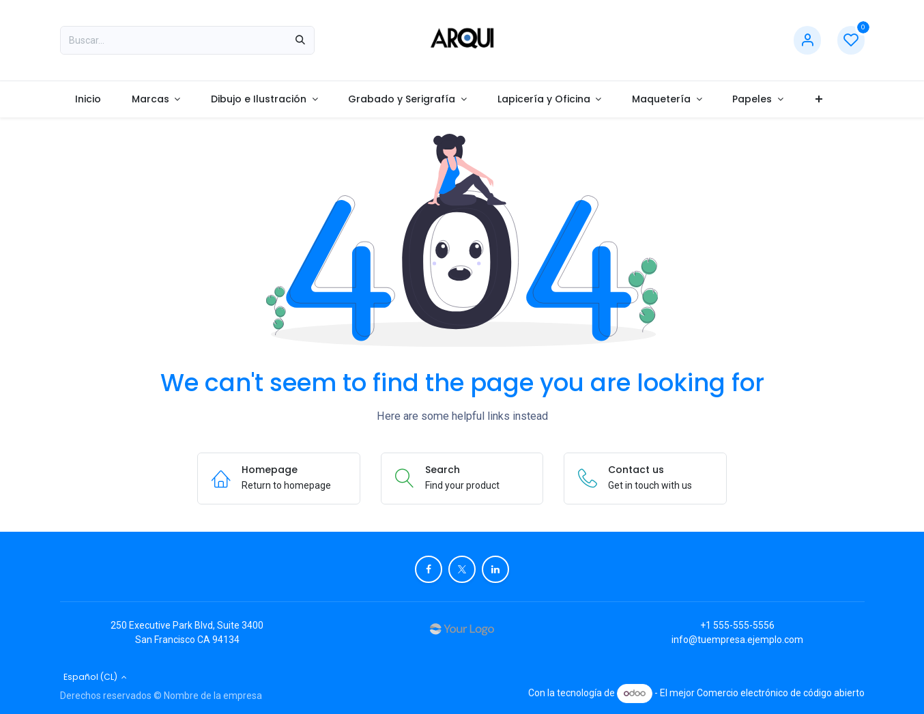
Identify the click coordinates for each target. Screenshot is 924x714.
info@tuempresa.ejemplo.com (737, 639)
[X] (462, 569)
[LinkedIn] (495, 569)
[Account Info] (807, 40)
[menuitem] (88, 99)
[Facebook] (428, 569)
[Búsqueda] (300, 40)
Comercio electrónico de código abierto (781, 692)
